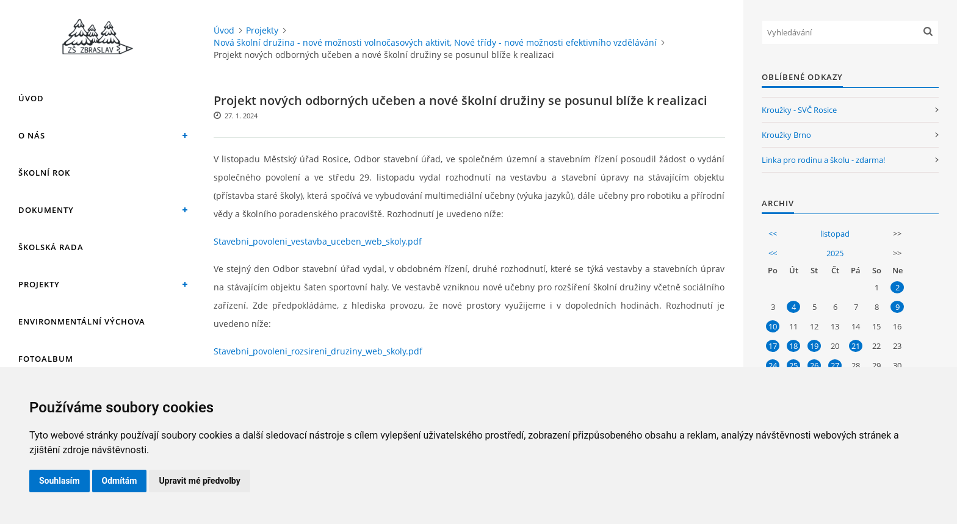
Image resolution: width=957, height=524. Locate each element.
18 (793, 345)
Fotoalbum (45, 358)
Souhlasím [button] (59, 481)
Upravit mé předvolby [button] (199, 481)
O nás (31, 135)
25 (793, 365)
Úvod (31, 98)
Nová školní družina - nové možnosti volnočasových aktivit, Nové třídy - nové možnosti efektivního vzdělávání (435, 42)
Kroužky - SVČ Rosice (799, 109)
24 (772, 365)
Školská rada (51, 247)
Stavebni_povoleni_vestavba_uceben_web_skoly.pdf (318, 241)
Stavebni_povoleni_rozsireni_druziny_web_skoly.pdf (318, 351)
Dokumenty (46, 209)
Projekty (39, 284)
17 (772, 345)
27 (835, 365)
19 (814, 345)
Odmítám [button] (119, 481)
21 (855, 345)
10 (772, 326)
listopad (835, 233)
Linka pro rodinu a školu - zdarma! (823, 159)
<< (772, 233)
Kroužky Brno (786, 134)
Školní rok (44, 172)
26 (814, 365)
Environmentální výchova (81, 321)
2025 (834, 253)
